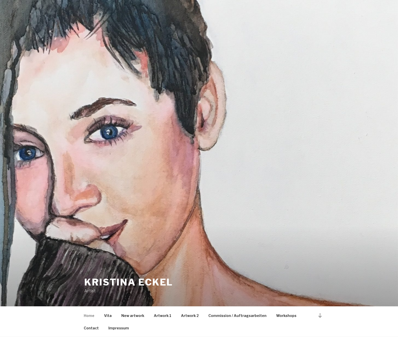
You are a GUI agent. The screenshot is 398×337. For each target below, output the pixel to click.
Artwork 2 (190, 315)
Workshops (286, 315)
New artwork (132, 315)
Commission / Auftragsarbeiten (237, 315)
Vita (108, 315)
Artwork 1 (162, 315)
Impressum (118, 328)
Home (89, 315)
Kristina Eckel (128, 282)
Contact (91, 328)
